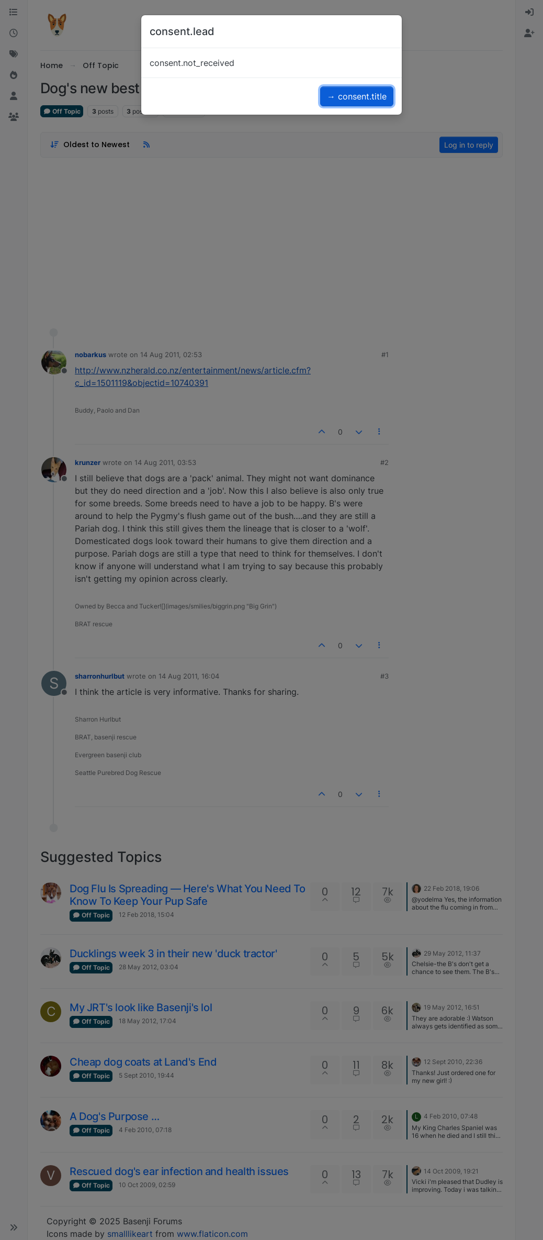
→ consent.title (357, 96)
